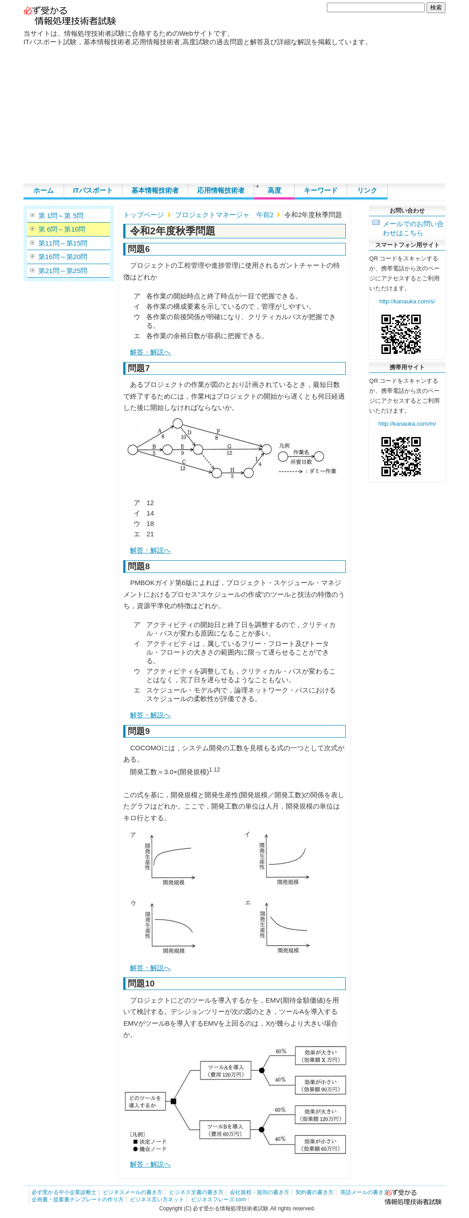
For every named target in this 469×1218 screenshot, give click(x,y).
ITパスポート (93, 190)
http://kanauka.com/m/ (407, 423)
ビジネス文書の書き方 (196, 1192)
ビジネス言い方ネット (157, 1199)
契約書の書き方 (315, 1192)
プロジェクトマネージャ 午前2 (224, 214)
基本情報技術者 (155, 190)
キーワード (321, 190)
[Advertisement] (234, 115)
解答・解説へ (150, 352)
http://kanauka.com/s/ (407, 301)
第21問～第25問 (62, 270)
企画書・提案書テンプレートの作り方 (78, 1199)
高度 (274, 190)
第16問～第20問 (62, 256)
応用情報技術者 (221, 190)
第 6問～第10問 (61, 229)
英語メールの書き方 (364, 1192)
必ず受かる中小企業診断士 (64, 1192)
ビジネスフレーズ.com (218, 1199)
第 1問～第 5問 (61, 215)
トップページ (143, 214)
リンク (367, 190)
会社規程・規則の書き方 (259, 1192)
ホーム (43, 190)
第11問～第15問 (62, 243)
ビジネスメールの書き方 (133, 1192)
